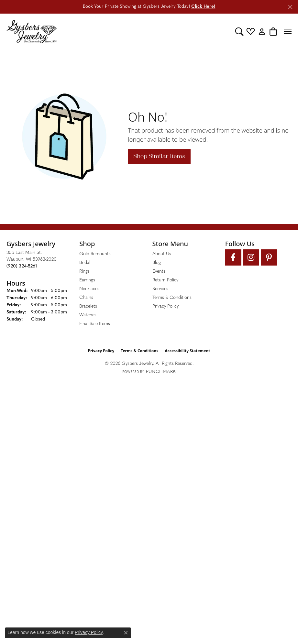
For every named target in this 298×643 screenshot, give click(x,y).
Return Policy (165, 280)
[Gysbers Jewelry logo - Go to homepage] (31, 31)
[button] (239, 31)
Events (158, 271)
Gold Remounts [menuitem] (95, 254)
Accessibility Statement (187, 351)
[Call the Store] (21, 266)
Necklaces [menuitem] (89, 289)
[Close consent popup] (126, 633)
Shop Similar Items (159, 156)
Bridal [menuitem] (84, 262)
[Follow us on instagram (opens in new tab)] (251, 257)
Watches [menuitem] (87, 315)
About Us (161, 254)
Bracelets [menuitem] (88, 306)
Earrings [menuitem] (87, 280)
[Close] (290, 7)
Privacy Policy (165, 306)
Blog (156, 262)
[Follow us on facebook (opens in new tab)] (233, 257)
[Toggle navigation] (288, 31)
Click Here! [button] (203, 6)
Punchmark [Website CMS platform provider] (161, 371)
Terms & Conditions (172, 297)
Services (160, 289)
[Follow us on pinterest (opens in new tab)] (269, 257)
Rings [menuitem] (84, 271)
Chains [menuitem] (86, 297)
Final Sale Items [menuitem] (94, 324)
